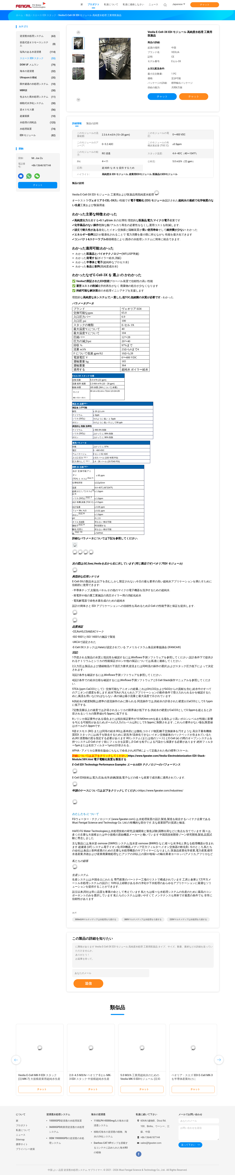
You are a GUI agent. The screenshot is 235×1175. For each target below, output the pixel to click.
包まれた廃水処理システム (38, 97)
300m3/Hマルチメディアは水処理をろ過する (95, 919)
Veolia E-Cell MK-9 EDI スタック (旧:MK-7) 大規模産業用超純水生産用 (39, 1079)
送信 (88, 983)
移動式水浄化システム (38, 103)
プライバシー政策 (25, 1149)
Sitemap (20, 1139)
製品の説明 (92, 123)
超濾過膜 (38, 116)
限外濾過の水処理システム (38, 84)
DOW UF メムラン (38, 65)
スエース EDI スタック (38, 58)
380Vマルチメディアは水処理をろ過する (143, 919)
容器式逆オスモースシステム (38, 44)
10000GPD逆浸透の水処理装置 (65, 1120)
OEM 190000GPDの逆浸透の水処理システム (66, 1140)
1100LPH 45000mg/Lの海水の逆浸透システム (111, 1123)
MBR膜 (38, 90)
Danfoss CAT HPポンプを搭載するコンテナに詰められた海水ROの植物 (111, 1148)
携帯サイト (22, 1144)
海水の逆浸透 (38, 71)
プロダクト (22, 1125)
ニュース (20, 1134)
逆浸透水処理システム (38, 36)
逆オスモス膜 (38, 109)
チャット (204, 4)
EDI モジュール (38, 135)
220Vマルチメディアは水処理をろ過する (188, 919)
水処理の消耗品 (38, 122)
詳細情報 (77, 123)
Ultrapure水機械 (38, 77)
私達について (23, 1130)
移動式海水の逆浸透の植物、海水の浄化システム (110, 1134)
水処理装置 (38, 129)
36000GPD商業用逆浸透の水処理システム (66, 1129)
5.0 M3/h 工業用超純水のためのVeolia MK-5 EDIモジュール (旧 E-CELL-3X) (140, 1079)
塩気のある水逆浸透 (38, 52)
